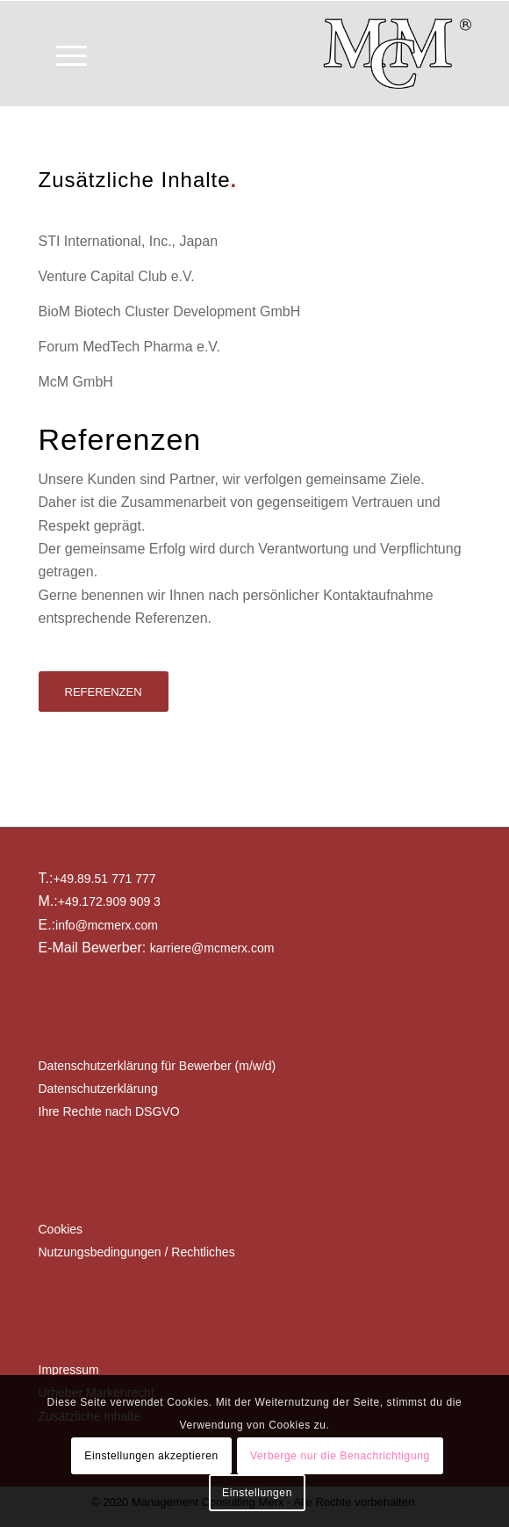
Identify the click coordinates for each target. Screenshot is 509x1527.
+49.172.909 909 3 (109, 901)
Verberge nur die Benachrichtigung (340, 1456)
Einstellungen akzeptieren (151, 1456)
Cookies (61, 1229)
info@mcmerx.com (106, 925)
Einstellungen (257, 1493)
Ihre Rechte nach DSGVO (109, 1111)
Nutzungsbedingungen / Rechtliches (137, 1252)
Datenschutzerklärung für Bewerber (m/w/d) (157, 1066)
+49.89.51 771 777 (104, 879)
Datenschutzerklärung (98, 1089)
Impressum (69, 1370)
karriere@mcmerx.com (212, 948)
